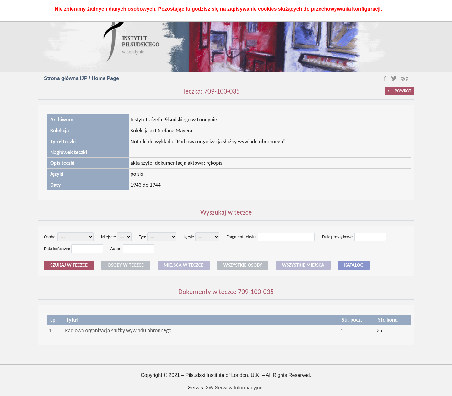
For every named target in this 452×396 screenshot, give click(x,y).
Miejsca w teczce (183, 265)
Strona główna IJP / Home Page (81, 78)
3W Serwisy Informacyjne (234, 387)
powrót (403, 91)
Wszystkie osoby (242, 265)
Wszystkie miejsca (303, 265)
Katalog (353, 265)
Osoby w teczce (126, 265)
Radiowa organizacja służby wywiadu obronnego (118, 330)
